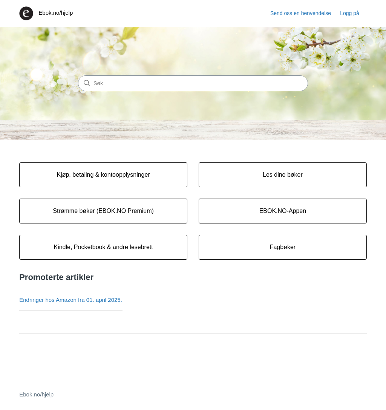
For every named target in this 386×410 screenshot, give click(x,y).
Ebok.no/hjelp (36, 394)
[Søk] (193, 83)
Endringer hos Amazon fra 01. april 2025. (70, 300)
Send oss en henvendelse (300, 13)
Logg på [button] (349, 13)
